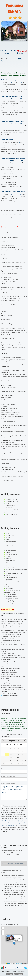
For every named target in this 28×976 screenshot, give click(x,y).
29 (21, 760)
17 (3, 757)
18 (7, 757)
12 (11, 754)
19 (11, 757)
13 (14, 754)
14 (18, 754)
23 (25, 757)
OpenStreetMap (19, 963)
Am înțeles (9, 974)
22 (21, 757)
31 (3, 763)
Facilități (13, 51)
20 (14, 757)
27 (14, 760)
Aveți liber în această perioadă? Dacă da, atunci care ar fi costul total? (14, 792)
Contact (6, 53)
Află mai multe (18, 974)
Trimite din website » (15, 863)
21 (18, 757)
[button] (14, 943)
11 (7, 754)
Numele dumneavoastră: (8, 776)
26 (11, 760)
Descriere (7, 51)
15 (21, 754)
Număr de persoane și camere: (10, 769)
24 (3, 760)
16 (25, 754)
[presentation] (12, 838)
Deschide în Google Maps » (11, 968)
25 (7, 760)
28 (18, 760)
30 (25, 760)
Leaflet (8, 963)
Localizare (20, 53)
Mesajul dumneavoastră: (8, 784)
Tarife (2, 51)
